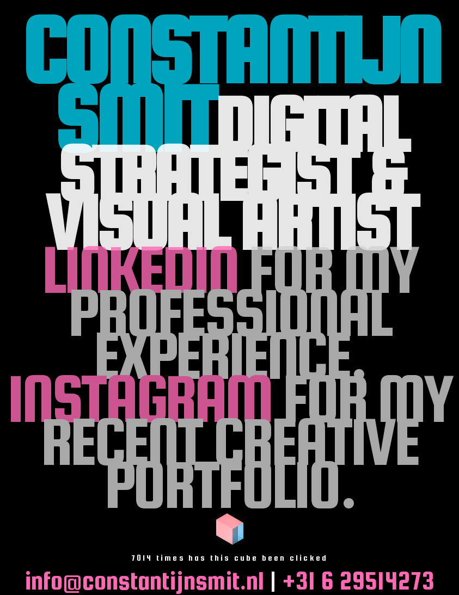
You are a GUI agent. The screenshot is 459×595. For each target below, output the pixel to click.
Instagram (139, 398)
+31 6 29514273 (358, 580)
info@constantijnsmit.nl (144, 580)
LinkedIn (139, 269)
